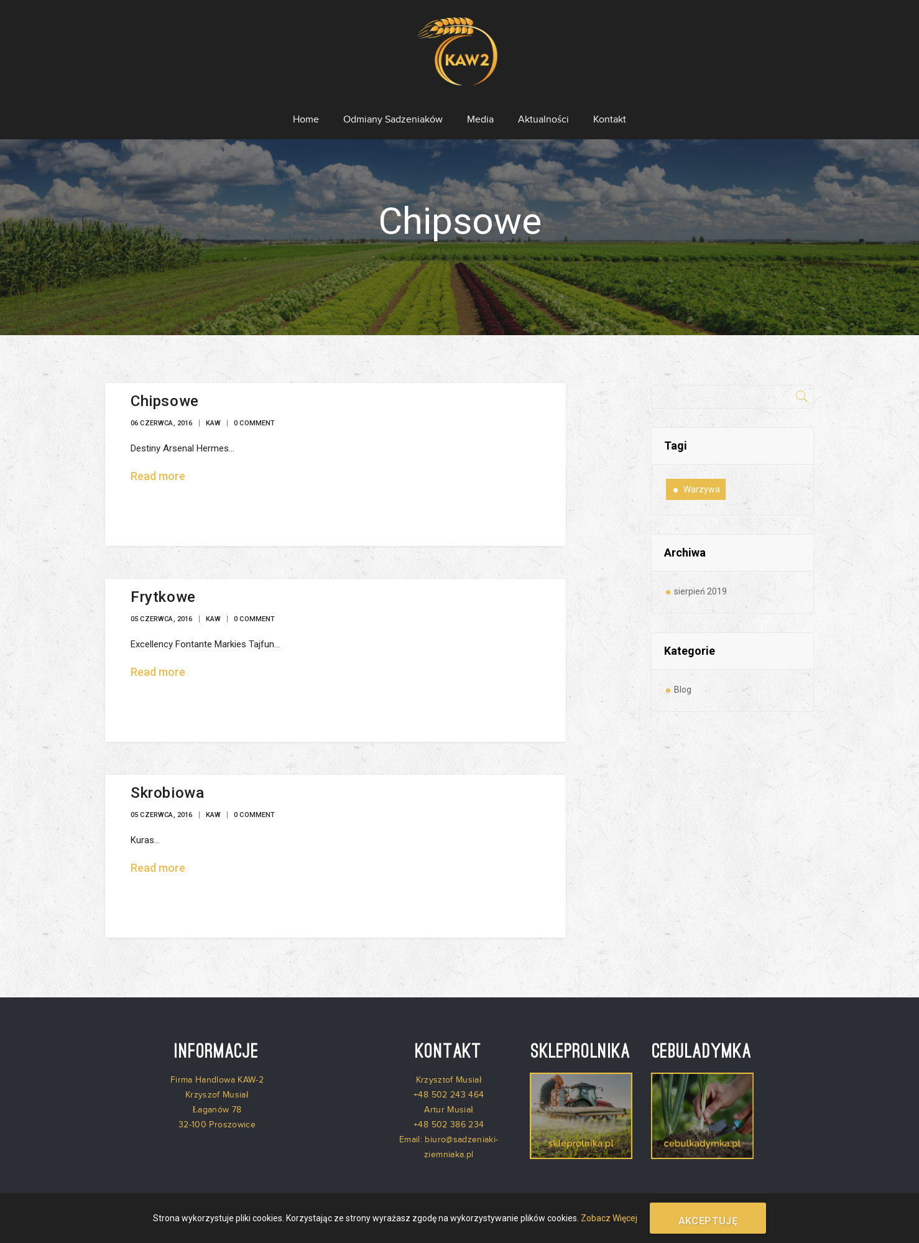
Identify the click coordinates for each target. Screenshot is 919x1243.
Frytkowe (163, 585)
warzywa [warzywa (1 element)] (701, 478)
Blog (682, 678)
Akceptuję (708, 1221)
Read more (158, 464)
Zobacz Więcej (609, 1218)
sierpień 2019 (700, 580)
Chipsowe (165, 390)
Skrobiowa (167, 781)
